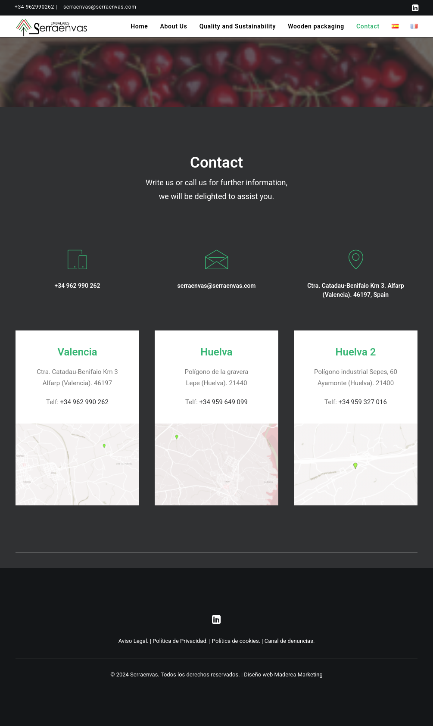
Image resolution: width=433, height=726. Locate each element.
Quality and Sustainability (237, 26)
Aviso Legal (132, 641)
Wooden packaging (316, 26)
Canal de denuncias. (290, 641)
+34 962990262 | (36, 7)
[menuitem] (36, 7)
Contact (368, 26)
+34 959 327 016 (363, 402)
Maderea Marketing (298, 674)
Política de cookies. (236, 641)
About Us (173, 26)
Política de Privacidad (179, 641)
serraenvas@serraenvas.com (99, 7)
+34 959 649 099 (223, 402)
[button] (415, 8)
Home (139, 26)
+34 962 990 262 (84, 402)
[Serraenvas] (52, 26)
